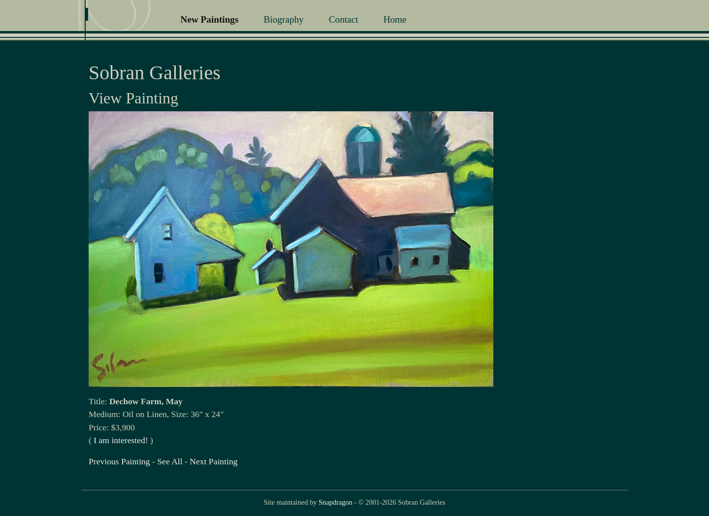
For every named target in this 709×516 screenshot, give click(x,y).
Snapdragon (336, 502)
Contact (343, 19)
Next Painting (213, 461)
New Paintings (210, 19)
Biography (284, 19)
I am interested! (121, 440)
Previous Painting (119, 461)
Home (395, 19)
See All (169, 461)
